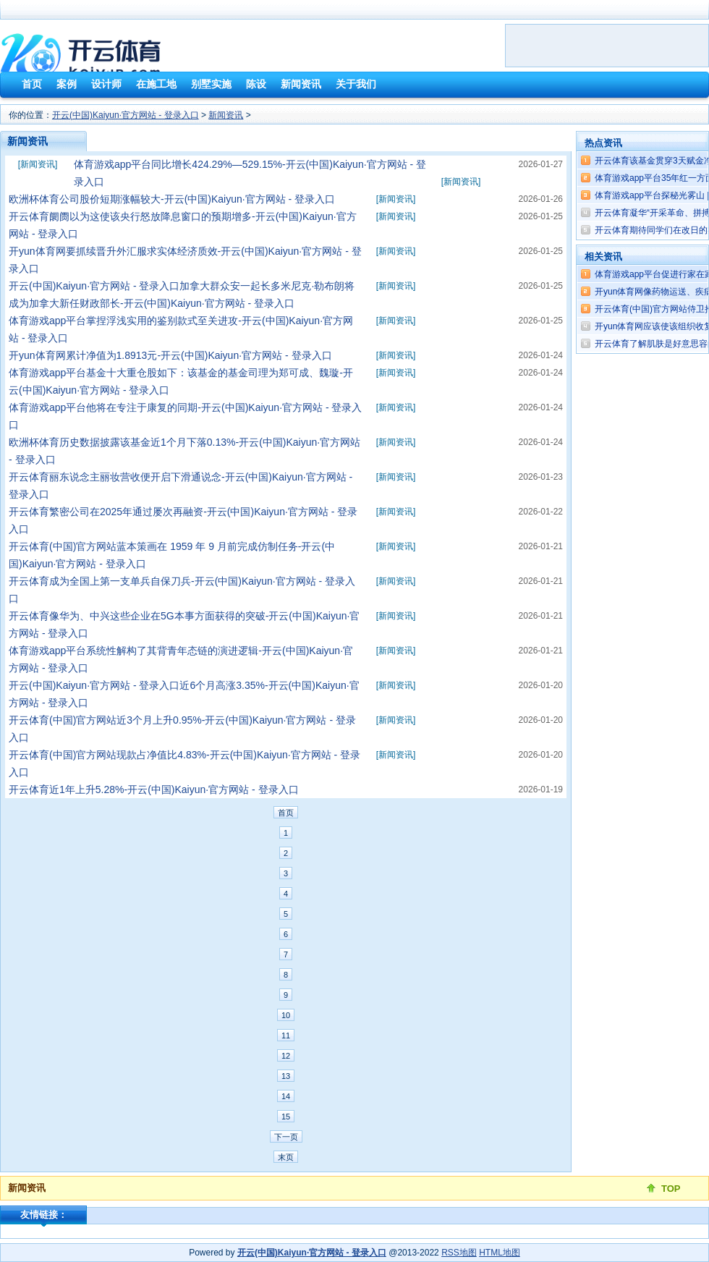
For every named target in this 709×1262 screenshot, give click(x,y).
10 (285, 1015)
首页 (286, 812)
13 (285, 1076)
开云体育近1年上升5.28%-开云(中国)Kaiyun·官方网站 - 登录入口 (154, 789)
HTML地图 (499, 1253)
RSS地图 (459, 1253)
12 (285, 1055)
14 (285, 1096)
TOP (671, 1188)
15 (285, 1116)
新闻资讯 (225, 115)
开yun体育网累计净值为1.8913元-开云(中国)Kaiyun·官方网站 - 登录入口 (170, 355)
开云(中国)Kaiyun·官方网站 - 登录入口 (125, 115)
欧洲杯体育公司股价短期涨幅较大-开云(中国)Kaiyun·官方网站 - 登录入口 (172, 199)
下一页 (286, 1136)
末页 (286, 1157)
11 (285, 1035)
